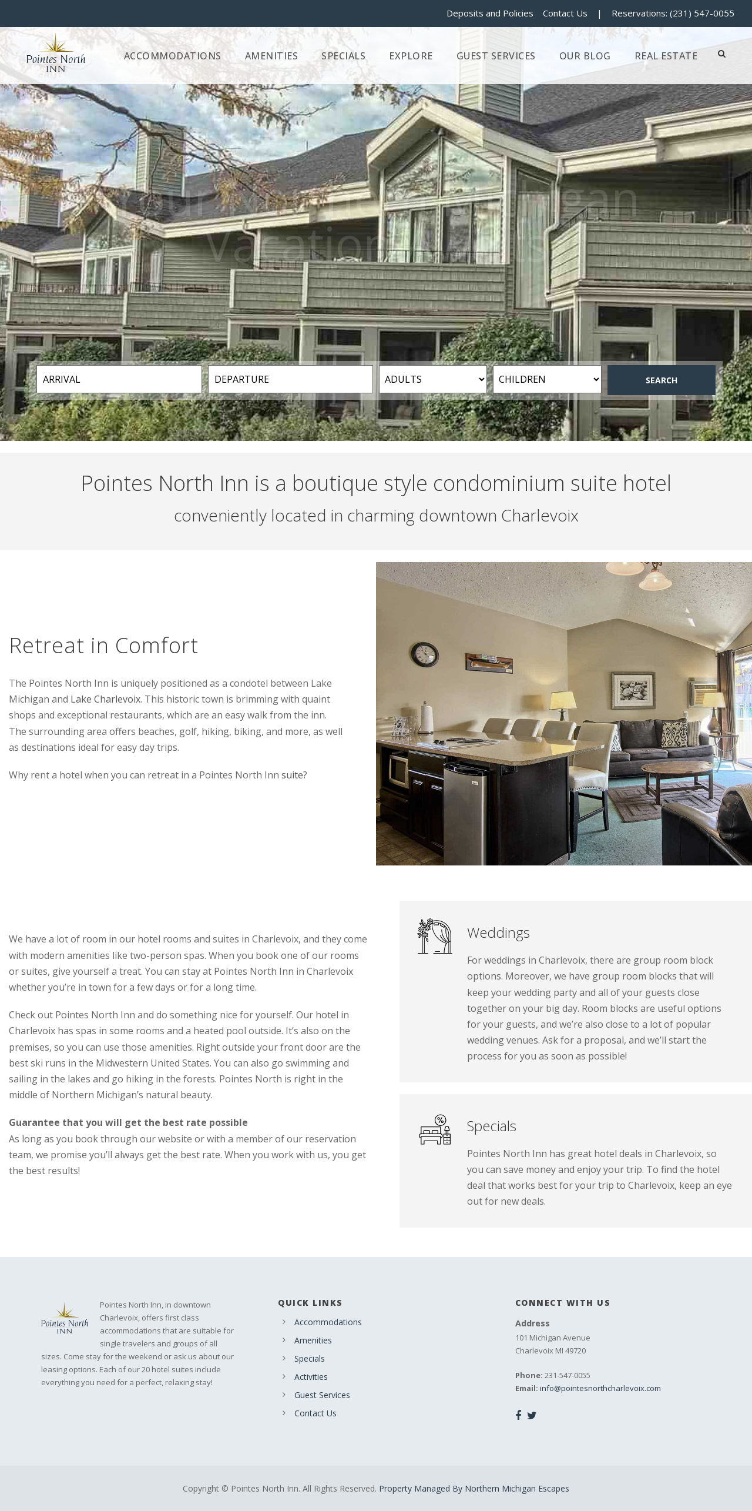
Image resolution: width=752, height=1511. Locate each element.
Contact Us (565, 13)
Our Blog (585, 55)
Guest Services (496, 55)
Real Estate (666, 55)
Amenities (271, 55)
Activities (311, 1376)
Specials (343, 55)
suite (292, 774)
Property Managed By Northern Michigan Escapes (474, 1488)
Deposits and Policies (489, 13)
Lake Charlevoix (105, 699)
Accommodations (172, 55)
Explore (411, 55)
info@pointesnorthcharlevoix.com (600, 1388)
